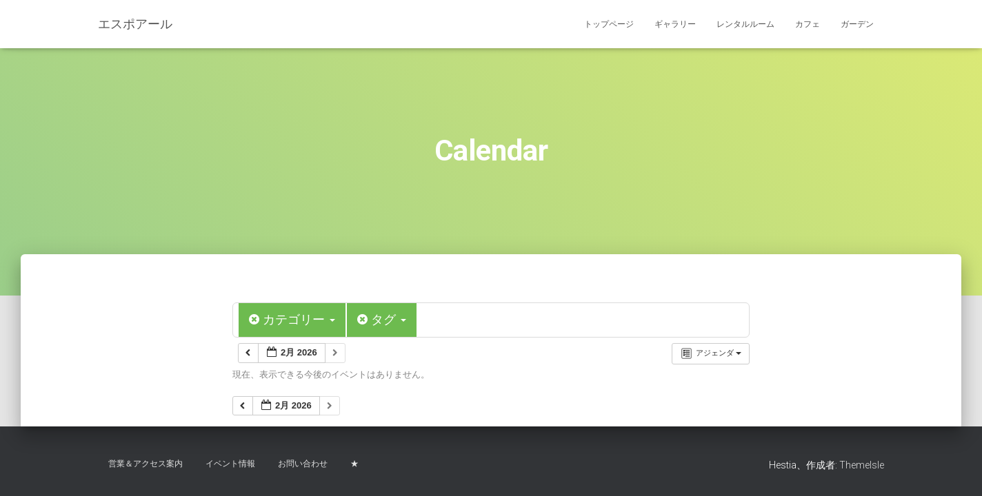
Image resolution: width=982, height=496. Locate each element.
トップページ (609, 24)
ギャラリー (675, 24)
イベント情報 (230, 463)
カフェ (807, 24)
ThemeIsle (861, 465)
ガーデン (857, 24)
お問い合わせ (303, 463)
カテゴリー (292, 320)
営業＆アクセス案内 (145, 463)
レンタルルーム (745, 24)
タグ (381, 320)
